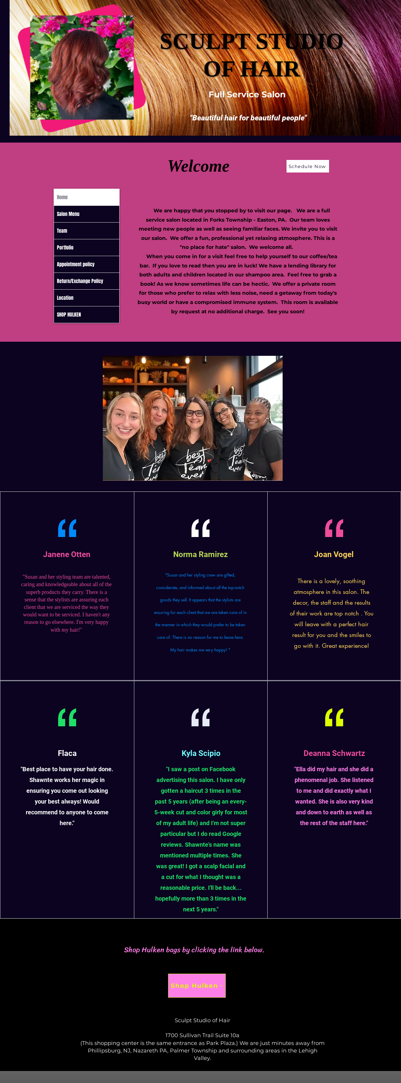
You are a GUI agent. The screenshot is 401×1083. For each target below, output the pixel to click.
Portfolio (65, 247)
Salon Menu (68, 214)
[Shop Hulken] (197, 986)
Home (62, 197)
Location (65, 297)
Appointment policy (75, 264)
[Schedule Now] (308, 166)
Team (62, 230)
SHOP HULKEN (69, 314)
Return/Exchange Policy (80, 281)
